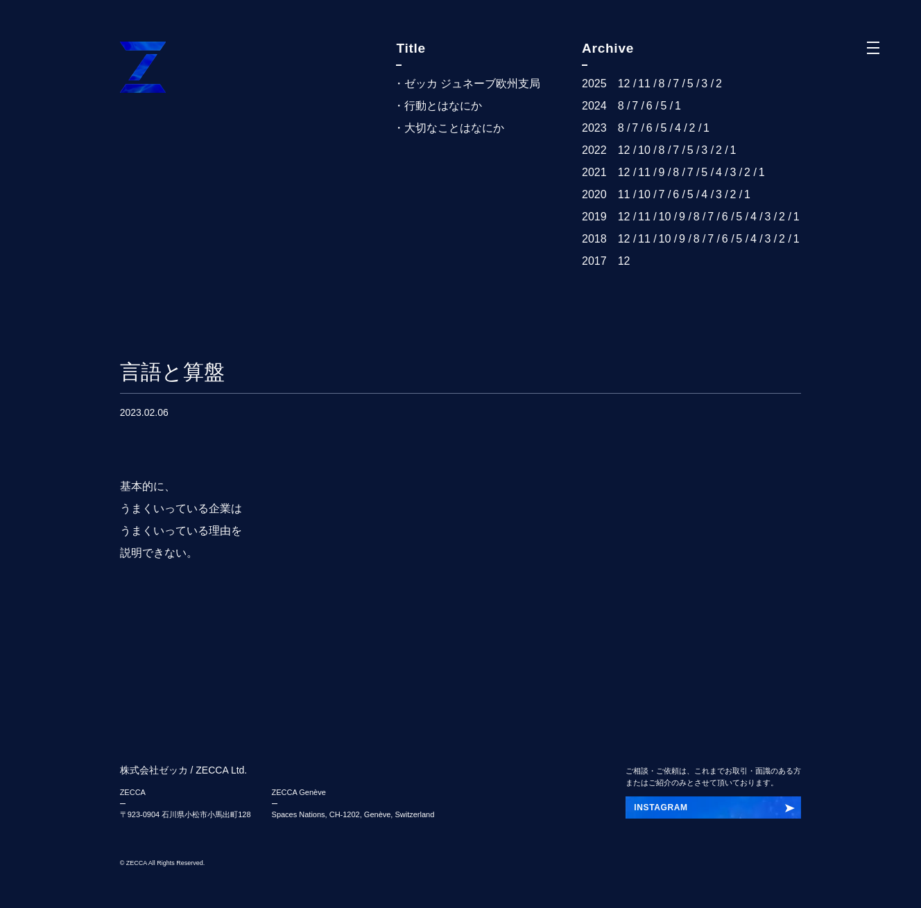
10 (644, 150)
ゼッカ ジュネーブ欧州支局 (472, 83)
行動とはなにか (443, 106)
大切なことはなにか (454, 128)
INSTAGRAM (660, 807)
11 (644, 83)
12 (624, 83)
